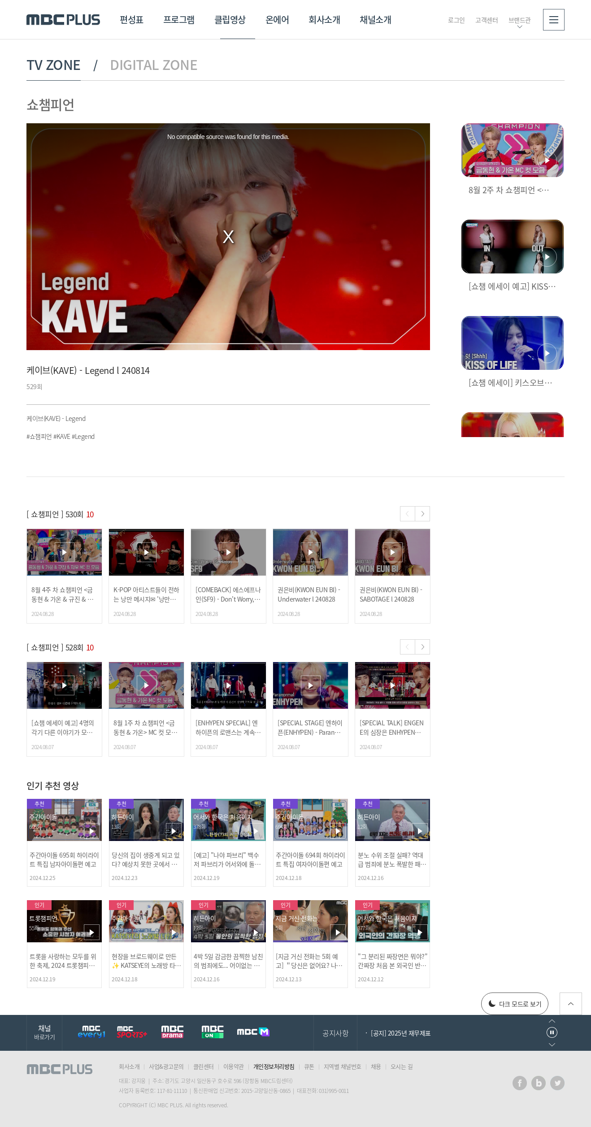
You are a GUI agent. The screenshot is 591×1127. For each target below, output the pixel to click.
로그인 (456, 19)
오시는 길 (402, 1066)
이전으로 (552, 1021)
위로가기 (571, 1004)
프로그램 (179, 19)
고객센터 (486, 19)
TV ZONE (53, 64)
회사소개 (324, 19)
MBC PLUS (63, 19)
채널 (44, 1032)
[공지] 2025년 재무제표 (401, 1032)
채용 (376, 1066)
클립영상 (230, 19)
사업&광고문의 (166, 1066)
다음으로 (552, 1045)
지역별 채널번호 (342, 1066)
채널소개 (375, 19)
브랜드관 (519, 19)
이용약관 (233, 1066)
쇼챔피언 (50, 104)
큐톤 (309, 1066)
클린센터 (203, 1066)
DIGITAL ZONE (153, 64)
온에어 (277, 19)
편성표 (131, 19)
